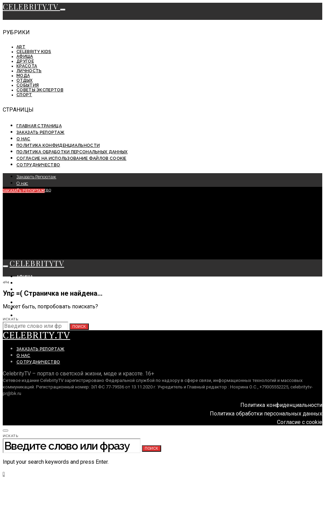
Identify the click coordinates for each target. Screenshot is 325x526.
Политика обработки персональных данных (72, 152)
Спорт (24, 94)
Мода (23, 75)
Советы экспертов (39, 90)
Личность (28, 70)
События (27, 85)
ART (20, 46)
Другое (25, 61)
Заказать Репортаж (40, 132)
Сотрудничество (38, 165)
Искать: (11, 319)
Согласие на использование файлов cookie (71, 158)
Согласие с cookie (299, 422)
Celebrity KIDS (33, 51)
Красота (26, 66)
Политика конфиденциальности (58, 145)
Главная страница (39, 126)
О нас (23, 139)
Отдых (24, 80)
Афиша (24, 56)
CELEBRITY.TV (31, 6)
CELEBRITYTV (37, 263)
